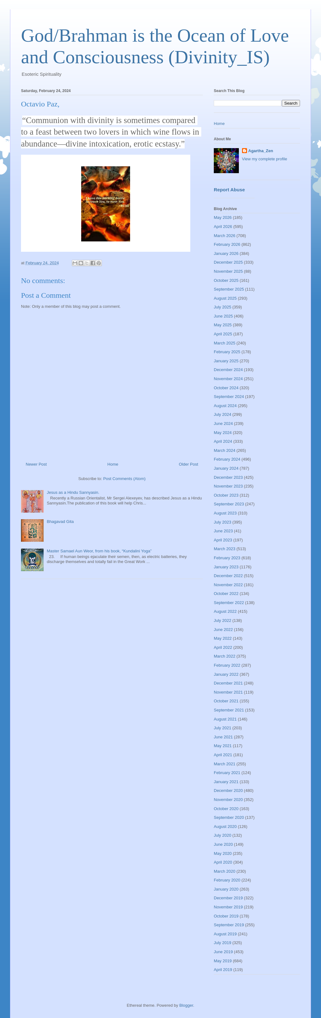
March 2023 (224, 548)
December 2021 (228, 683)
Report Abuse (229, 189)
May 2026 (223, 217)
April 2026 (223, 226)
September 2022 (229, 602)
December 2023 (228, 477)
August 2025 (225, 298)
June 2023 (223, 531)
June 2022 (223, 629)
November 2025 (228, 271)
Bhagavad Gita (60, 521)
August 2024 (225, 405)
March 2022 (224, 656)
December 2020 (228, 790)
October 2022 (226, 593)
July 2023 (222, 522)
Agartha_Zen (260, 150)
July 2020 (222, 835)
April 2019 (223, 969)
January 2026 (226, 253)
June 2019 (223, 951)
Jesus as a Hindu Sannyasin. (73, 492)
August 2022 (225, 611)
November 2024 (228, 378)
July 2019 (222, 942)
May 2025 (223, 325)
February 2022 (227, 665)
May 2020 (223, 853)
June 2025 (223, 316)
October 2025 (226, 280)
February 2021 (227, 772)
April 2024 (223, 441)
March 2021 (224, 764)
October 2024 (226, 387)
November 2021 (228, 692)
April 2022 (223, 647)
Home (113, 464)
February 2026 (227, 244)
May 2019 (223, 961)
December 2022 (228, 575)
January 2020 (226, 889)
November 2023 (228, 486)
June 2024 (223, 423)
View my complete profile (264, 159)
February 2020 (227, 880)
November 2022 (228, 584)
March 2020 (224, 871)
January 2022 (226, 674)
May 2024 (223, 432)
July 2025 (222, 307)
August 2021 (225, 719)
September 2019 (229, 924)
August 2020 (225, 826)
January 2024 (226, 468)
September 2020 (229, 817)
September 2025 (229, 289)
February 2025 (227, 351)
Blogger (186, 1005)
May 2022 (223, 638)
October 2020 (226, 808)
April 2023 (223, 540)
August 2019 (225, 934)
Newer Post (36, 464)
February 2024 (227, 459)
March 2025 (224, 343)
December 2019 (228, 898)
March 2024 (224, 450)
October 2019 (226, 916)
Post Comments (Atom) (124, 478)
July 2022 (222, 620)
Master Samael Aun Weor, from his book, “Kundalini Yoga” (99, 551)
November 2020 (228, 799)
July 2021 (222, 728)
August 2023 (225, 513)
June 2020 (223, 844)
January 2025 (226, 361)
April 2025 (223, 334)
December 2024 (228, 369)
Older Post (188, 464)
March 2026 (224, 235)
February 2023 (227, 558)
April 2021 (223, 754)
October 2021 (226, 701)
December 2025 (228, 262)
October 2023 (226, 495)
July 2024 (222, 414)
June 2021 (223, 737)
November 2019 (228, 907)
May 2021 (223, 745)
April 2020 (223, 862)
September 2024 (229, 396)
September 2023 (229, 504)
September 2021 (229, 710)
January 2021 (226, 781)
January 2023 (226, 567)
